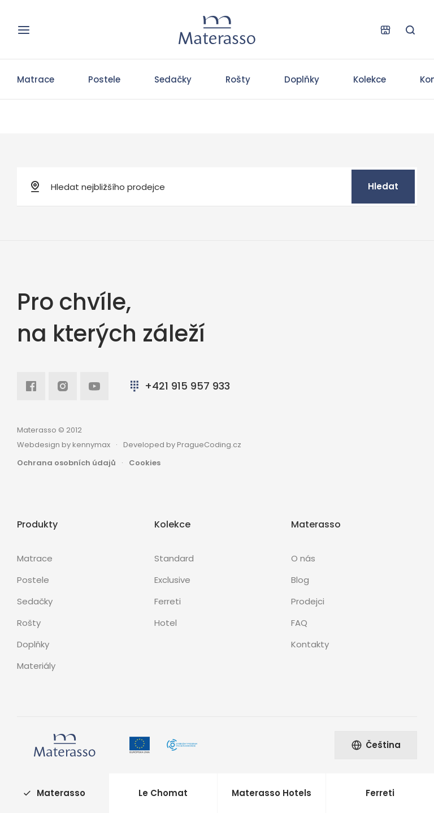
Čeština (376, 745)
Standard (174, 558)
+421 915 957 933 (179, 386)
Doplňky (301, 79)
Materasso (54, 793)
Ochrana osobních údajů (66, 462)
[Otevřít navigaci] (23, 30)
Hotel (165, 623)
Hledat (383, 186)
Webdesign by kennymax (63, 444)
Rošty (237, 79)
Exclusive (172, 580)
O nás (303, 558)
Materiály (36, 666)
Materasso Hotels (271, 793)
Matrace (35, 79)
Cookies (144, 462)
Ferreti (167, 601)
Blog (300, 580)
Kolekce (369, 79)
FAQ (299, 623)
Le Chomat (163, 793)
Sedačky (173, 79)
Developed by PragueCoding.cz (182, 444)
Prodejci (307, 601)
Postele (104, 79)
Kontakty (310, 644)
